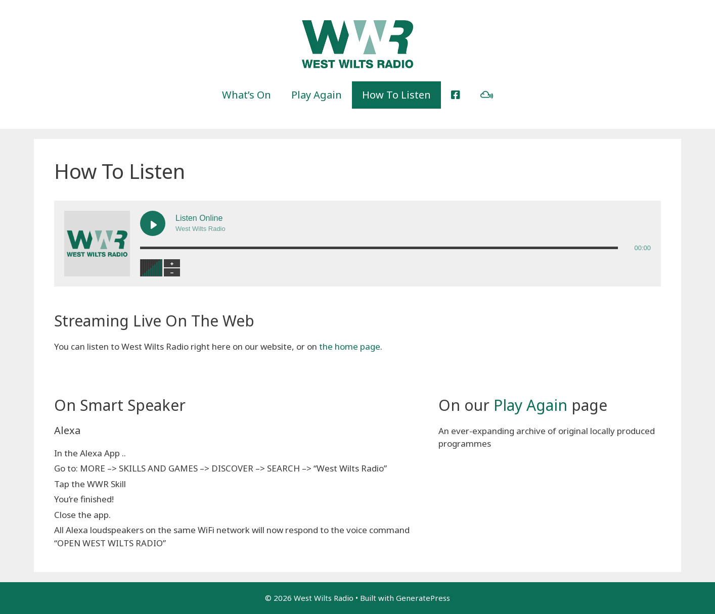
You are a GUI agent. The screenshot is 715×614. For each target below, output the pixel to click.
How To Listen (396, 95)
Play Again (316, 95)
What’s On (246, 95)
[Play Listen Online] (152, 223)
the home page (349, 346)
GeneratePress (423, 598)
